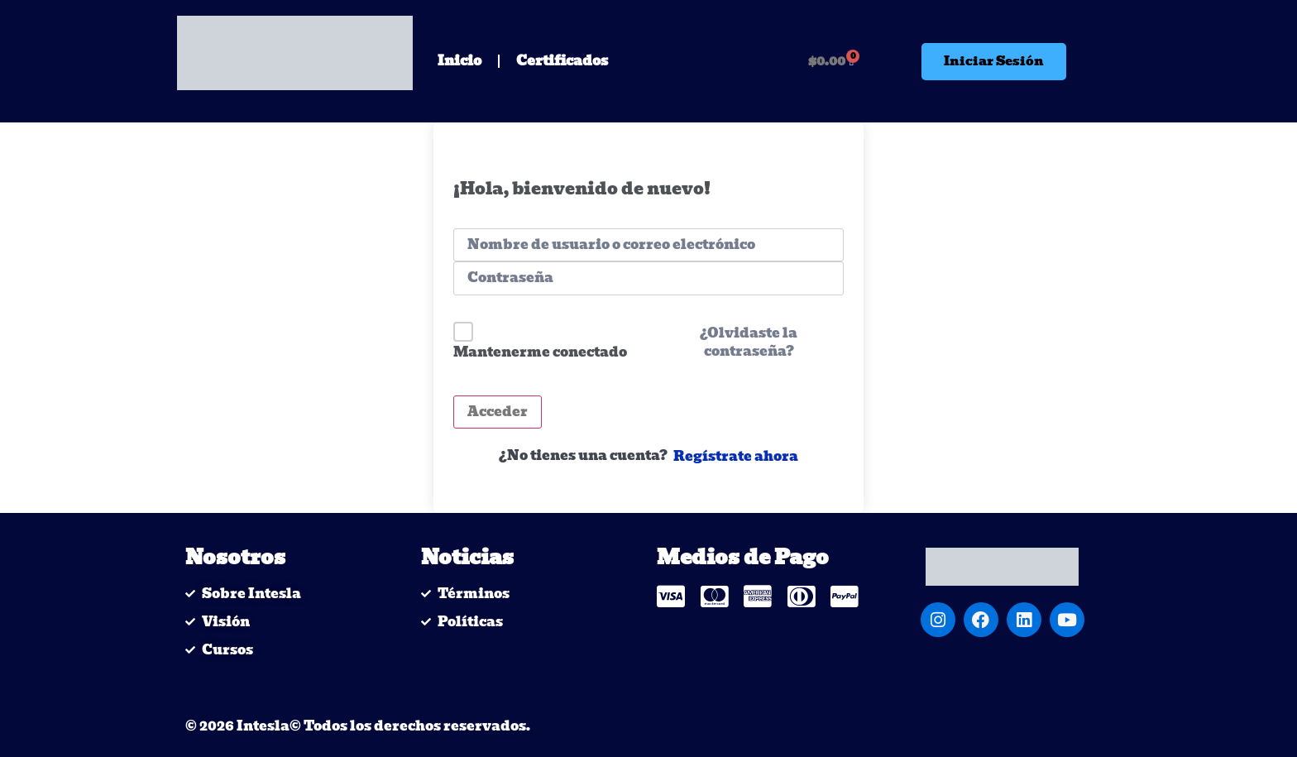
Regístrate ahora (735, 457)
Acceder (497, 411)
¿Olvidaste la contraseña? (748, 342)
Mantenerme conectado (540, 352)
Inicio (459, 60)
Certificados (562, 60)
